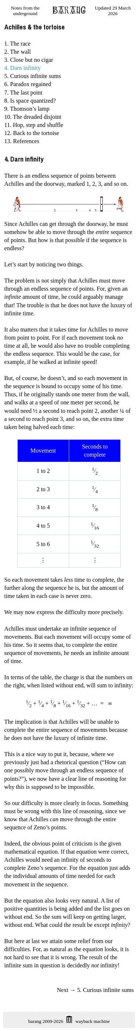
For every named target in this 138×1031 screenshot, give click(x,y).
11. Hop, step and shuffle (33, 125)
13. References (21, 141)
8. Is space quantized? (30, 101)
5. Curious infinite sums (32, 76)
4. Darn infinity (22, 68)
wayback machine (92, 1021)
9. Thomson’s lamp (27, 109)
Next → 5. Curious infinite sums (95, 990)
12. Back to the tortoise (31, 133)
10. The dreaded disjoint (32, 117)
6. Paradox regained (28, 84)
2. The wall (17, 52)
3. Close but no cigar (28, 60)
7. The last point (23, 92)
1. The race (17, 43)
